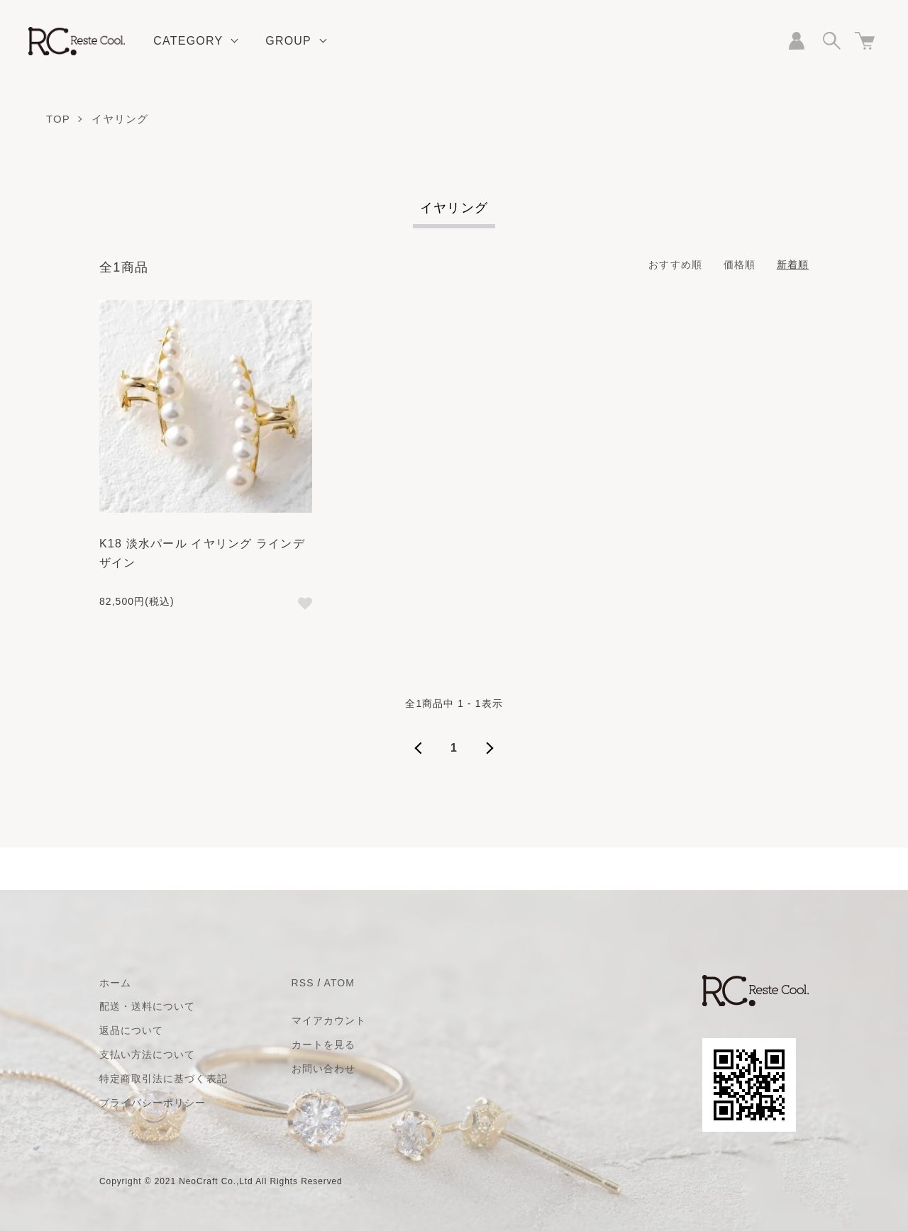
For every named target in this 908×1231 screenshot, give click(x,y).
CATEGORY (188, 41)
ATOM (339, 982)
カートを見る (323, 1044)
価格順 (739, 264)
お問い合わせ (323, 1068)
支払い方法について (147, 1054)
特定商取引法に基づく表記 (163, 1078)
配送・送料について (147, 1006)
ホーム (115, 982)
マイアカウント (329, 1020)
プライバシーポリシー (152, 1102)
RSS (303, 982)
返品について (131, 1030)
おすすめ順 (675, 264)
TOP (58, 119)
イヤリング (120, 119)
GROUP (288, 41)
